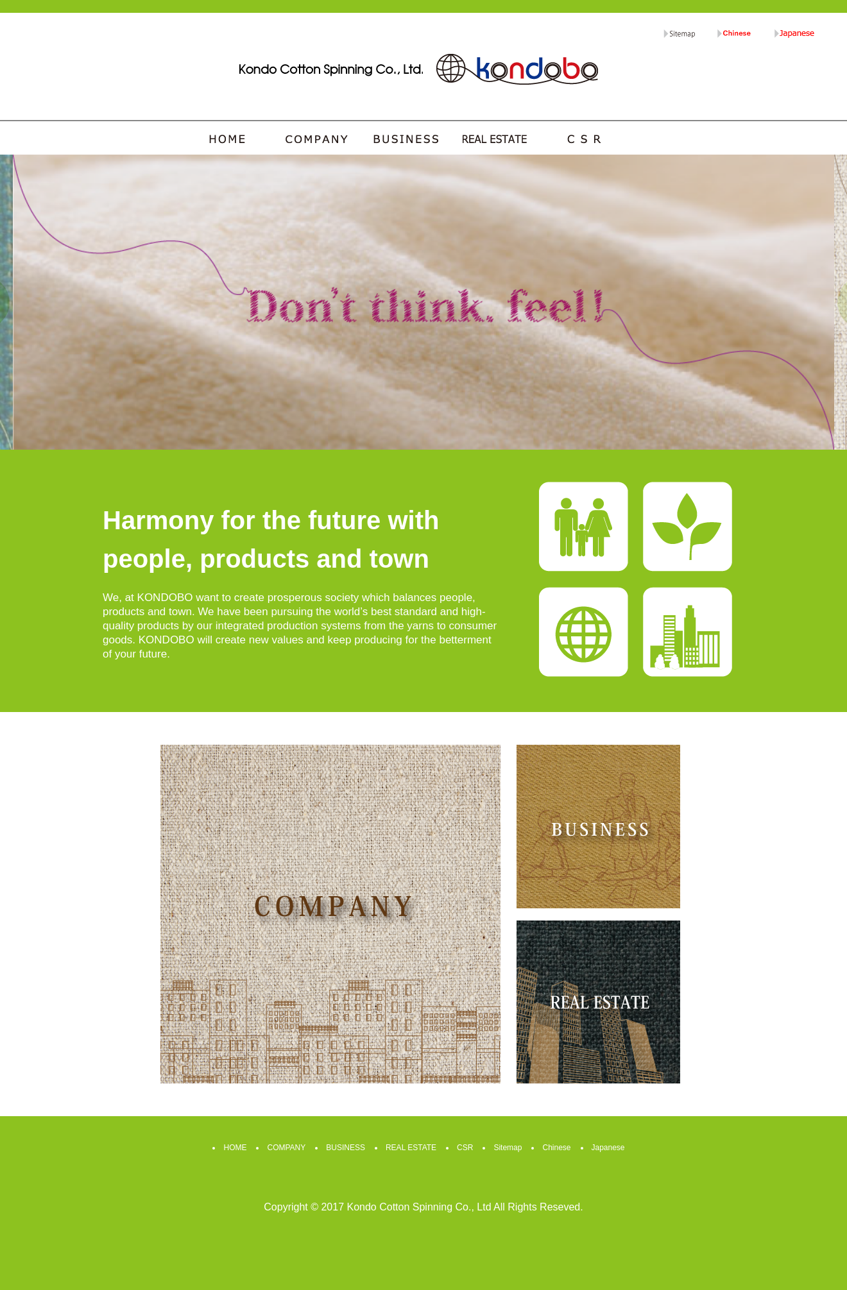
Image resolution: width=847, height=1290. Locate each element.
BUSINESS (345, 1147)
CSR (465, 1147)
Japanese (608, 1147)
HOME (234, 1147)
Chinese (556, 1147)
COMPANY (286, 1147)
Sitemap (507, 1147)
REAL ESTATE (411, 1147)
